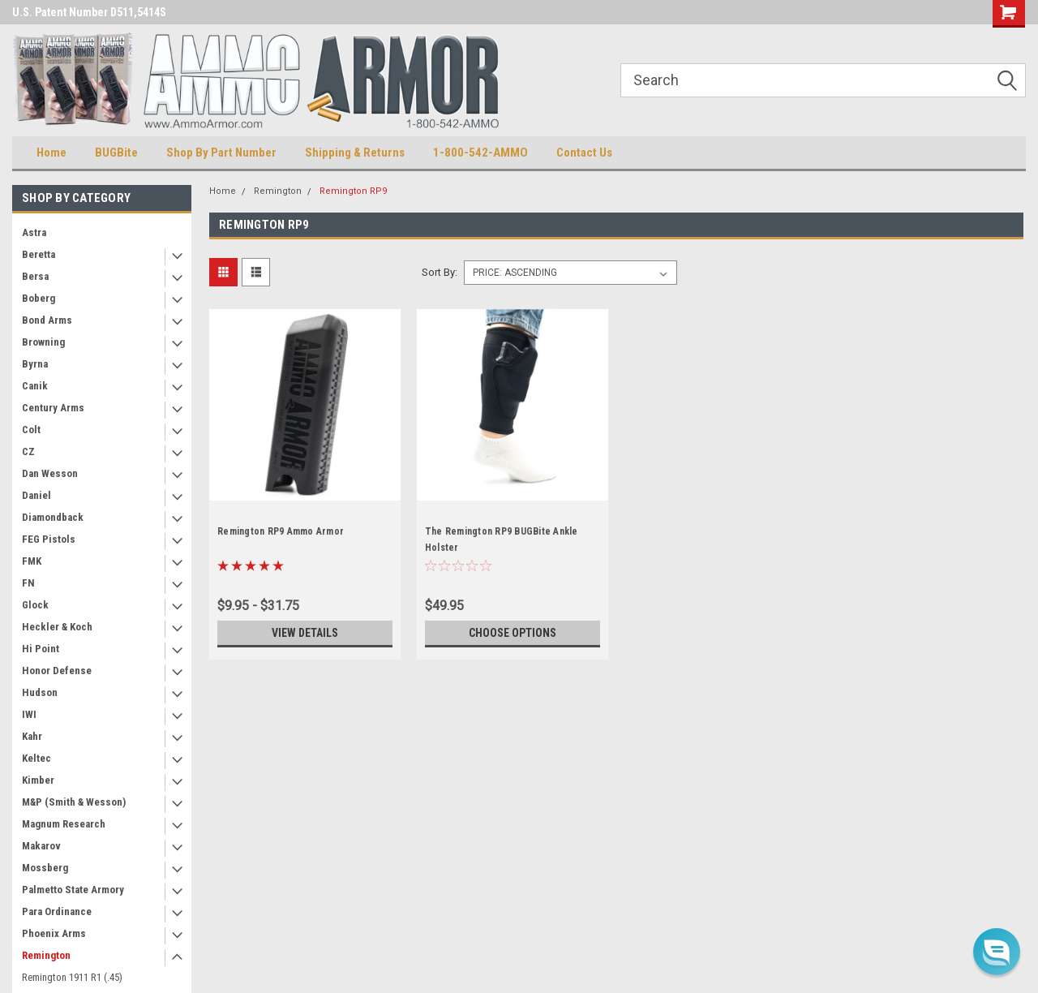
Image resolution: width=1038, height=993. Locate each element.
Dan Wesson (50, 473)
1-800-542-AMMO (480, 152)
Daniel (36, 495)
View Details (305, 632)
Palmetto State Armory (73, 889)
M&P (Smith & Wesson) (74, 802)
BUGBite (116, 152)
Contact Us (584, 152)
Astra (34, 232)
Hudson (40, 692)
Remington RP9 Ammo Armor (280, 531)
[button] (996, 951)
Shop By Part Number (221, 152)
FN (28, 583)
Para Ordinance (57, 911)
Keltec (36, 758)
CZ (28, 451)
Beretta (38, 254)
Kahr (32, 736)
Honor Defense (57, 670)
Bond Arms (47, 320)
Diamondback (53, 517)
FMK (31, 561)
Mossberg (45, 868)
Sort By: (439, 272)
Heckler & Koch (57, 627)
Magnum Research (63, 824)
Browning (43, 342)
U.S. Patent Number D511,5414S (89, 12)
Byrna (35, 364)
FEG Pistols (48, 539)
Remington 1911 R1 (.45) (72, 977)
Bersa (35, 276)
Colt (31, 429)
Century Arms (53, 408)
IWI (29, 714)
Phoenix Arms (54, 933)
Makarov (41, 846)
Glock (35, 605)
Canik (35, 386)
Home (51, 152)
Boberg (38, 298)
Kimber (38, 780)
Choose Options (512, 632)
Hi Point (40, 649)
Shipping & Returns (355, 152)
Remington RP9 (353, 191)
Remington (46, 955)
